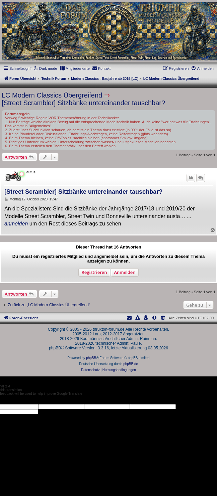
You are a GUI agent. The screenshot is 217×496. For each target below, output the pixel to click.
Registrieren (94, 272)
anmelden (16, 223)
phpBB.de (130, 364)
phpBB (91, 358)
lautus (30, 172)
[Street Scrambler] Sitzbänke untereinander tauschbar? (83, 103)
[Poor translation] (16, 399)
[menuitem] (75, 68)
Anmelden (124, 272)
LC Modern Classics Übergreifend (52, 95)
